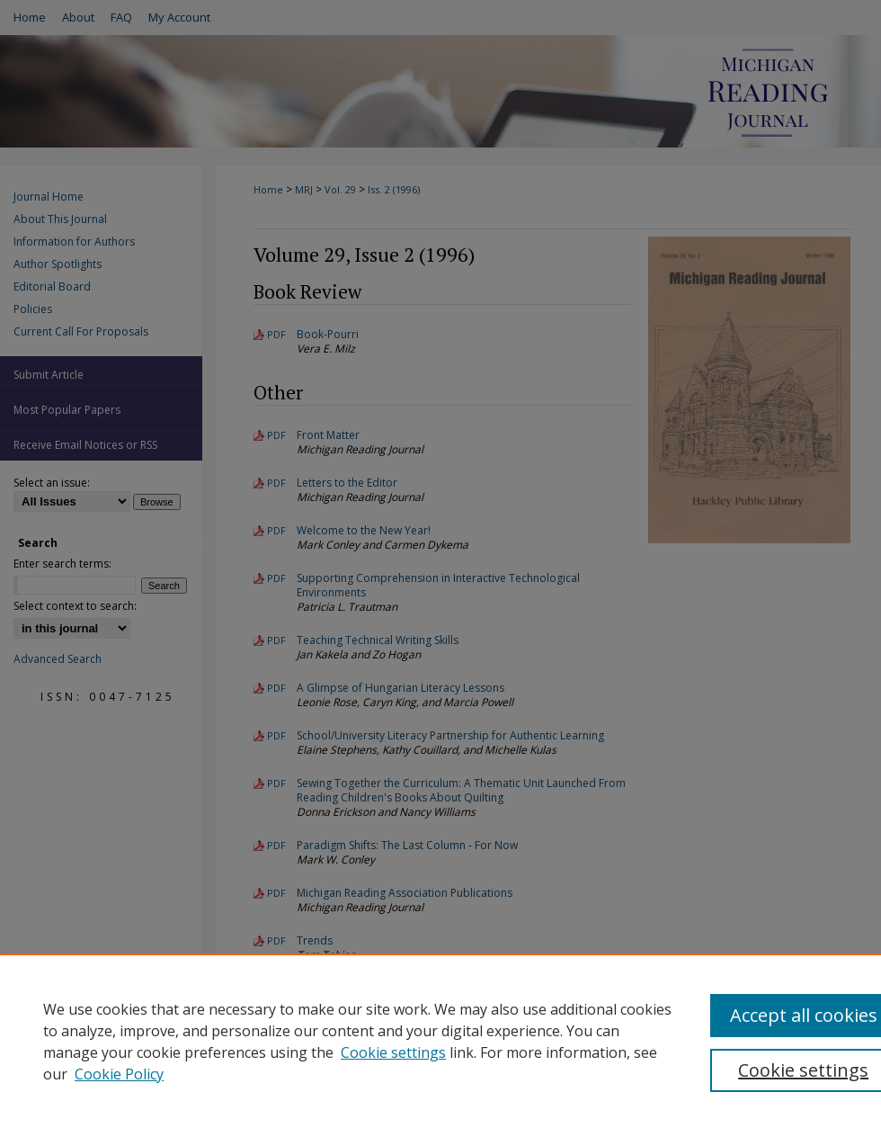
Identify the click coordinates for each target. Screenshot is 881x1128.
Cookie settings (393, 1052)
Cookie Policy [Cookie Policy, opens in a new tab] (119, 1074)
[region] (440, 1040)
